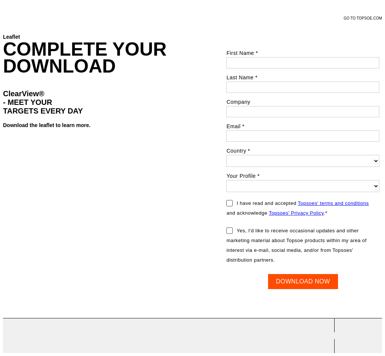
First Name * (242, 53)
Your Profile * (242, 176)
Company (238, 102)
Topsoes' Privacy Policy (296, 213)
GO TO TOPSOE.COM (363, 18)
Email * (235, 126)
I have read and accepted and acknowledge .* (297, 208)
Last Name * (242, 77)
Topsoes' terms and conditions (333, 203)
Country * (238, 151)
